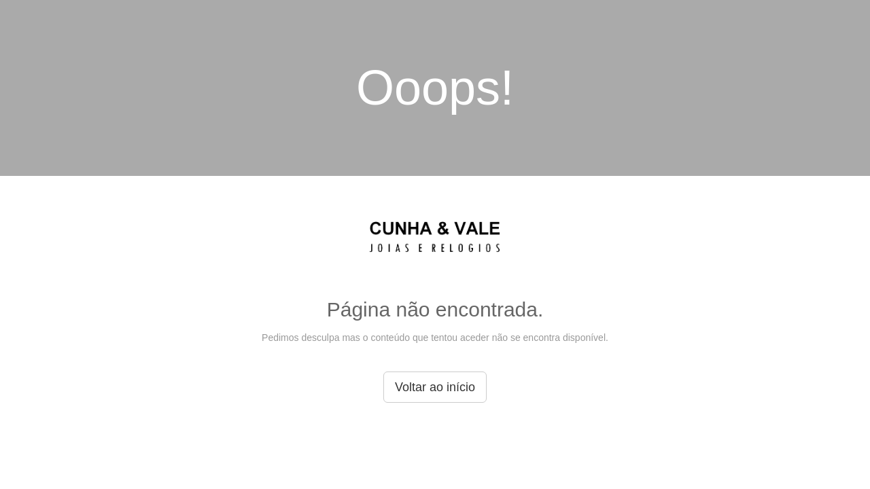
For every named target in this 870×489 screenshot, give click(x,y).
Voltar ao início (435, 387)
